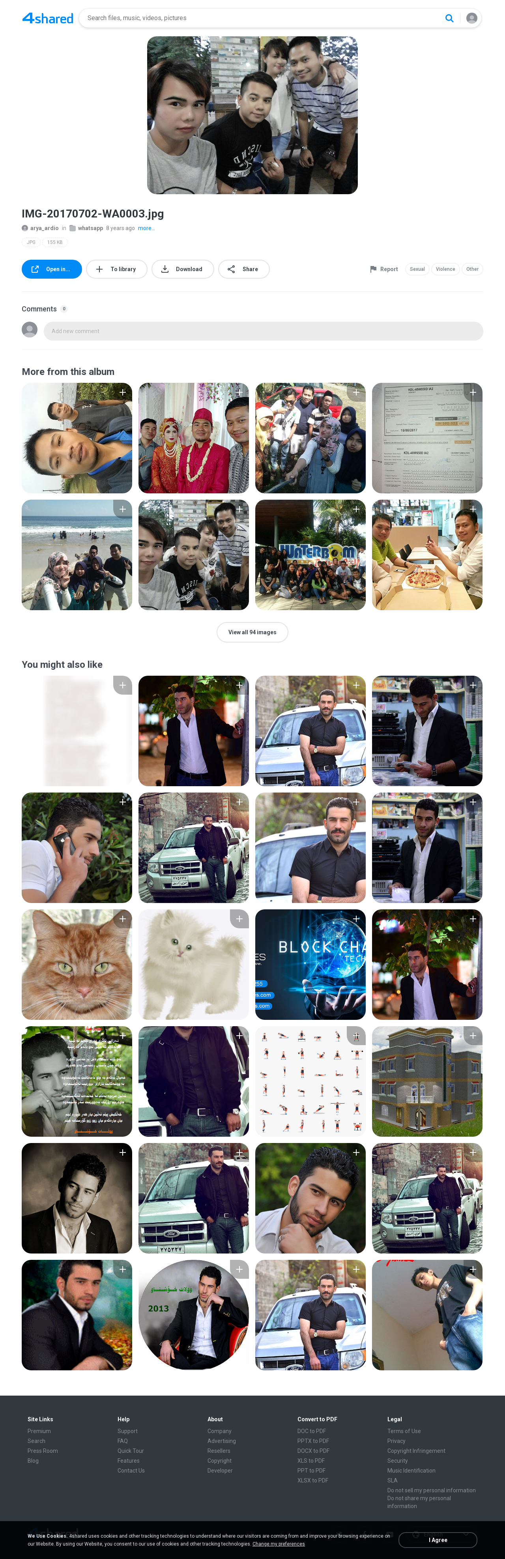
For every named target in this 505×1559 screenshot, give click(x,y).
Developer (220, 1470)
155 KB (55, 242)
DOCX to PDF (313, 1451)
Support (128, 1431)
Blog (33, 1461)
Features (129, 1461)
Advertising (222, 1441)
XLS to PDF (311, 1461)
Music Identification (411, 1470)
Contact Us (131, 1470)
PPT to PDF (311, 1470)
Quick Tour (131, 1451)
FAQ (123, 1441)
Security (397, 1461)
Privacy (396, 1441)
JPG (31, 242)
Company (220, 1431)
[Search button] (449, 18)
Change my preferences (278, 1544)
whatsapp (86, 228)
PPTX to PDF (313, 1441)
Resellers (219, 1451)
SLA (392, 1480)
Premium (39, 1431)
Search (36, 1441)
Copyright (220, 1461)
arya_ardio (40, 228)
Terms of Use (404, 1431)
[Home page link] (47, 18)
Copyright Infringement (416, 1451)
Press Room (43, 1451)
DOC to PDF (311, 1431)
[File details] (77, 438)
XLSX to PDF (312, 1480)
